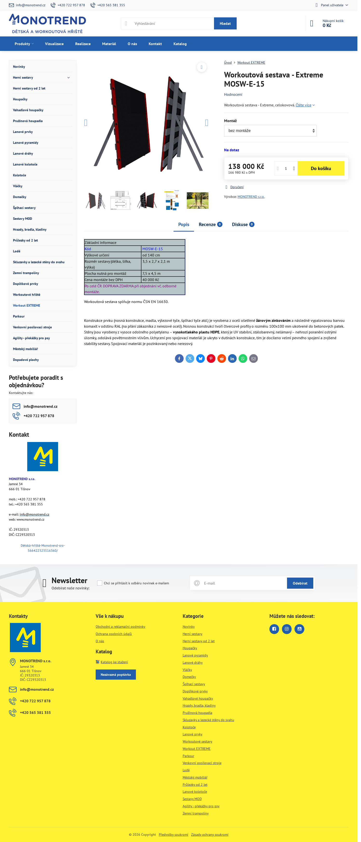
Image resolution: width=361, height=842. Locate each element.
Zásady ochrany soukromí (209, 834)
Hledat (225, 23)
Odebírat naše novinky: (70, 588)
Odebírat (300, 583)
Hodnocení (233, 94)
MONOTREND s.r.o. (251, 196)
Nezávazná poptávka (116, 674)
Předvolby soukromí (173, 834)
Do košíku (321, 168)
